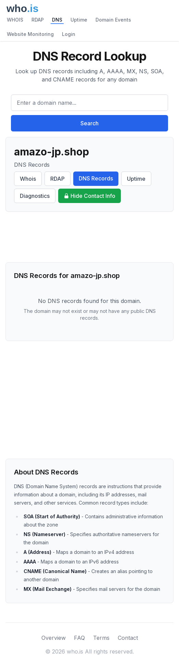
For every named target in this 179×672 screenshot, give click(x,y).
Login (68, 34)
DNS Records (96, 178)
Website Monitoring (30, 34)
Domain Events (113, 20)
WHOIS (15, 20)
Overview (53, 637)
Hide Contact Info (89, 195)
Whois (28, 178)
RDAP (37, 20)
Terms (101, 637)
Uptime (79, 20)
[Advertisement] (89, 237)
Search (89, 123)
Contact (128, 637)
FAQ (79, 637)
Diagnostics (35, 195)
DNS (57, 20)
